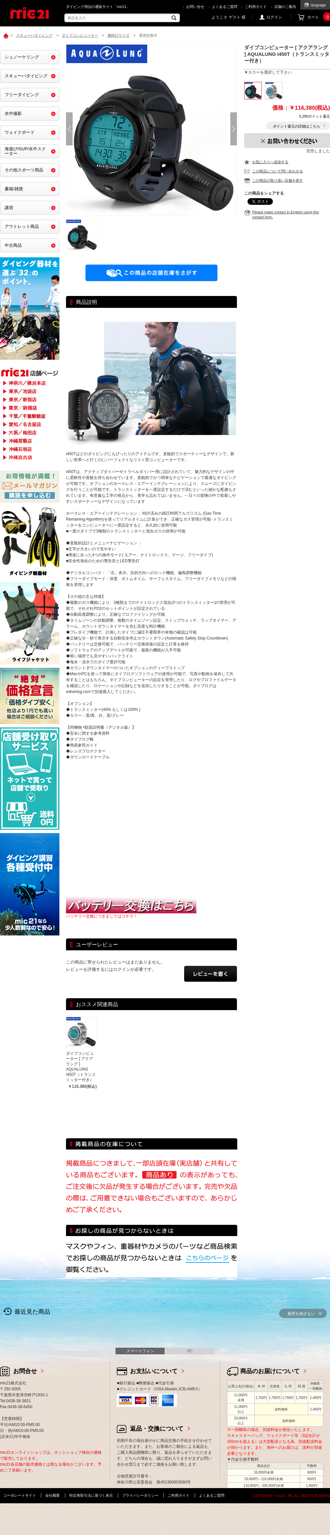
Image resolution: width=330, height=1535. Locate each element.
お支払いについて (154, 1371)
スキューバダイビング (26, 75)
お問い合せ (195, 7)
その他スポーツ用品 (24, 169)
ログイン (274, 17)
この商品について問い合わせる (277, 171)
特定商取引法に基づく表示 (91, 1495)
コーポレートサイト (19, 1495)
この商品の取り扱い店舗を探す (277, 180)
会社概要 (52, 1495)
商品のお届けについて (270, 1371)
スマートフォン (140, 1351)
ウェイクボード (20, 132)
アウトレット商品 (22, 226)
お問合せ (25, 1371)
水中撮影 (13, 113)
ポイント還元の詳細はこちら (296, 126)
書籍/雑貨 (14, 188)
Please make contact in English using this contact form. (285, 214)
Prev (69, 128)
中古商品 (13, 245)
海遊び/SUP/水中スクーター (25, 151)
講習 (9, 207)
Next (233, 128)
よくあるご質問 (224, 7)
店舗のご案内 (285, 7)
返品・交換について (156, 1428)
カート (318, 17)
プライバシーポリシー (140, 1495)
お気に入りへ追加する (270, 162)
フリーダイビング (22, 94)
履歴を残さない (301, 1313)
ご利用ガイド (256, 7)
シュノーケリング (22, 57)
